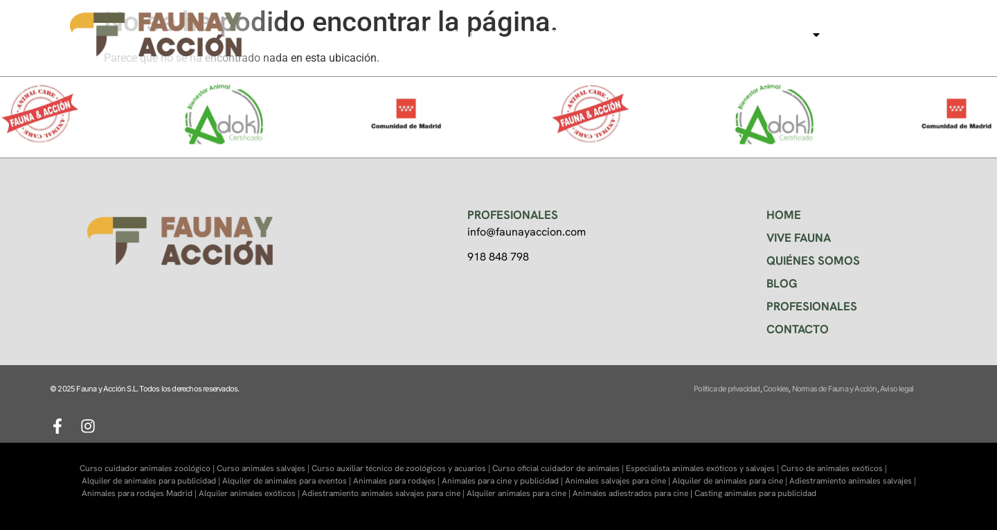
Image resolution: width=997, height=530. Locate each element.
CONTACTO (797, 329)
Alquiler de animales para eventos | (287, 480)
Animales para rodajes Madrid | (140, 493)
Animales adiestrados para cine (630, 493)
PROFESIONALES (811, 306)
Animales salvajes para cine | (618, 480)
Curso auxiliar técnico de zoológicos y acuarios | (402, 468)
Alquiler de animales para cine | (730, 480)
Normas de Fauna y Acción (834, 389)
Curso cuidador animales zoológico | (148, 468)
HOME (783, 214)
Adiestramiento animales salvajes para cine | (384, 493)
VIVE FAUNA (798, 237)
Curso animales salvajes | (264, 468)
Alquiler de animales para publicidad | (152, 480)
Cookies (776, 389)
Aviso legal (896, 389)
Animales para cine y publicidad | (503, 480)
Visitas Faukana (456, 34)
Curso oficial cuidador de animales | (559, 468)
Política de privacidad (727, 389)
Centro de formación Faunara (590, 34)
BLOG (782, 283)
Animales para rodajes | (397, 480)
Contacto (865, 34)
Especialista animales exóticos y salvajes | (703, 468)
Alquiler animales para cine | (520, 493)
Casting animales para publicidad (755, 493)
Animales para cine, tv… (753, 35)
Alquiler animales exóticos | (250, 493)
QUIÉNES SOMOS (813, 260)
